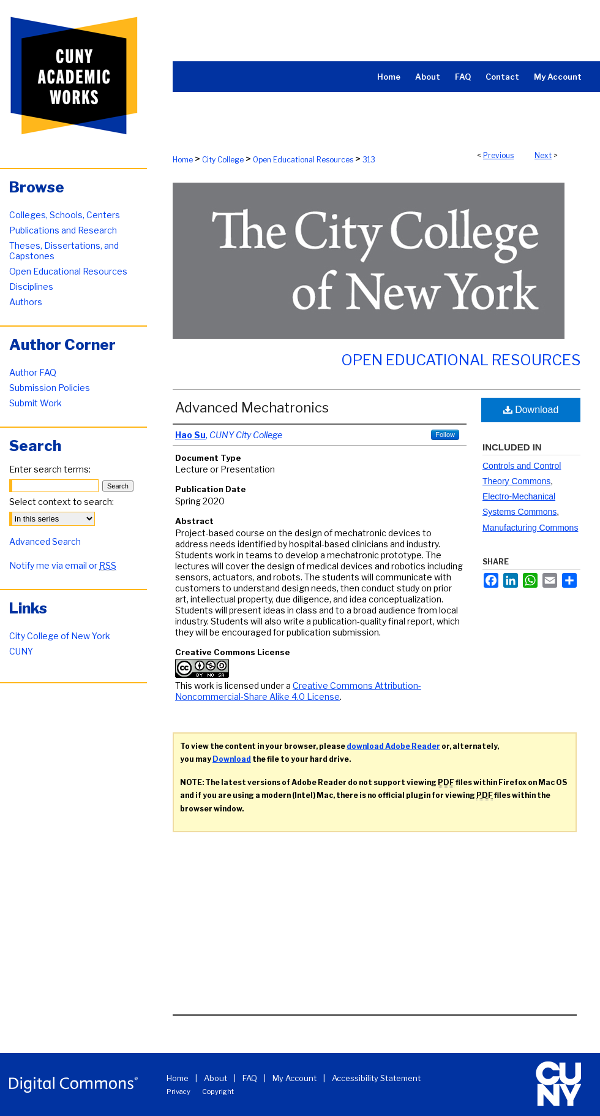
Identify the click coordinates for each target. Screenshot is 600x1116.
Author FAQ (32, 372)
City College (223, 159)
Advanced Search (45, 541)
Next (543, 155)
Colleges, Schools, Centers (64, 215)
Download (531, 409)
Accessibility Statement (376, 1078)
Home (183, 159)
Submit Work (35, 403)
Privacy (178, 1091)
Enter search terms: (50, 469)
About (215, 1078)
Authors (25, 302)
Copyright (218, 1091)
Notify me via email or (62, 565)
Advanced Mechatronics (252, 408)
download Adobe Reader (393, 746)
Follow (445, 434)
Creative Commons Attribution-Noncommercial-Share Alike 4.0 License (298, 691)
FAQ (249, 1078)
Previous (498, 155)
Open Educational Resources (303, 159)
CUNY (21, 651)
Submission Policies (49, 387)
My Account (294, 1078)
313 (368, 159)
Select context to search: (61, 501)
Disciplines (31, 286)
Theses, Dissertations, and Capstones (64, 250)
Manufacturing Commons (530, 528)
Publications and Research (63, 230)
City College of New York (59, 636)
